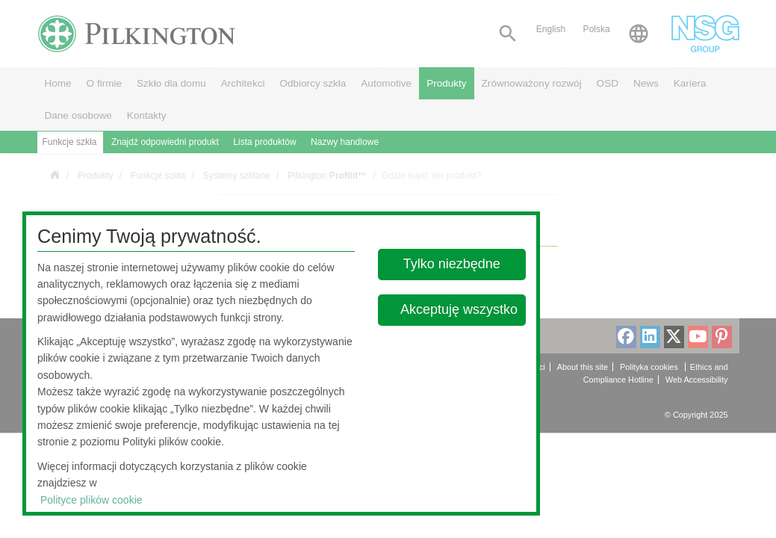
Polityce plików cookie (91, 500)
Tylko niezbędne (451, 263)
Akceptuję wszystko (459, 309)
